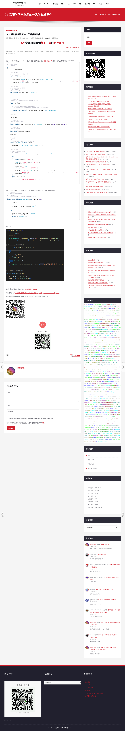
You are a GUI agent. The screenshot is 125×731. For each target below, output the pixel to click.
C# (18, 38)
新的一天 (34, 38)
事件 (29, 38)
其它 (94, 4)
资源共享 (87, 4)
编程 (80, 4)
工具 (101, 4)
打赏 (42, 325)
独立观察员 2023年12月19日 (71, 47)
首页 (40, 4)
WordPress (47, 4)
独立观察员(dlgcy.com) (31, 289)
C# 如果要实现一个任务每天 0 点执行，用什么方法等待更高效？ (36, 51)
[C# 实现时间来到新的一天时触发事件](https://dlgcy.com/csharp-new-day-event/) (37, 293)
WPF (75, 4)
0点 (24, 38)
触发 (38, 38)
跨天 (41, 38)
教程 (62, 4)
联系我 (107, 4)
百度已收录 (55, 38)
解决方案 (55, 4)
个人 (69, 4)
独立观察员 (19, 3)
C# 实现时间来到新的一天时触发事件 (110, 14)
